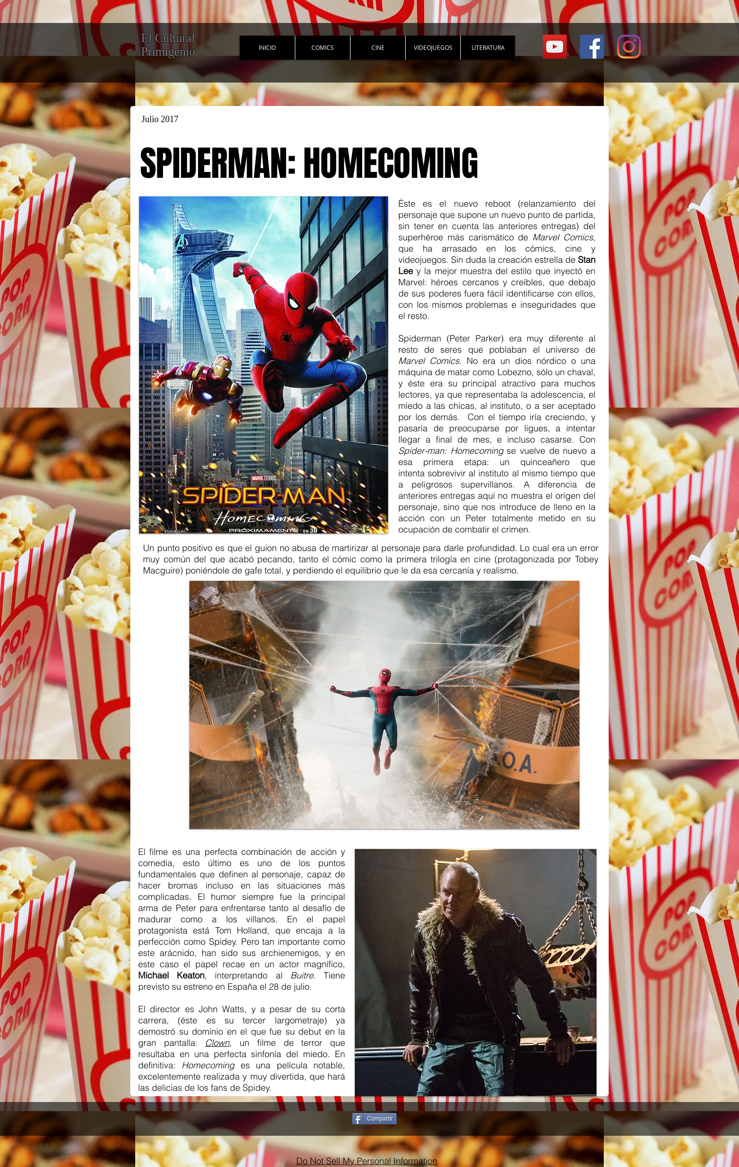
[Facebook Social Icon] (592, 47)
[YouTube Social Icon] (555, 47)
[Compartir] (374, 1119)
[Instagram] (629, 47)
